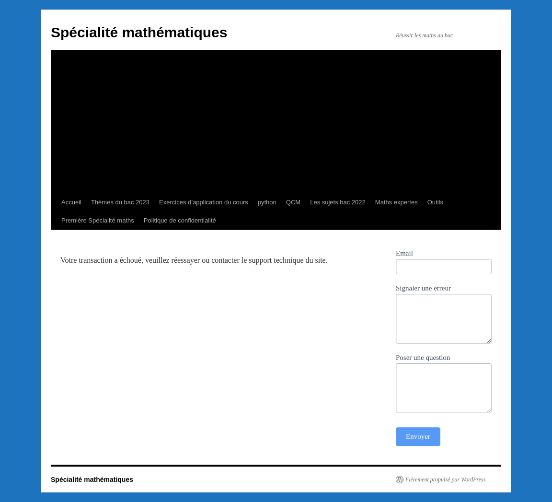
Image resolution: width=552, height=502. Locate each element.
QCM (293, 202)
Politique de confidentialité (180, 220)
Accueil (71, 202)
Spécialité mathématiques (139, 32)
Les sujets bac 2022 (338, 202)
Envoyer (418, 436)
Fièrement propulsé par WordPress (445, 479)
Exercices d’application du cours (203, 202)
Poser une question (423, 357)
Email (404, 253)
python (267, 202)
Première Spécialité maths (97, 220)
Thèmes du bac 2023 (120, 202)
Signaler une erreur (423, 288)
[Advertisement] (276, 122)
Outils (435, 202)
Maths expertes (396, 202)
